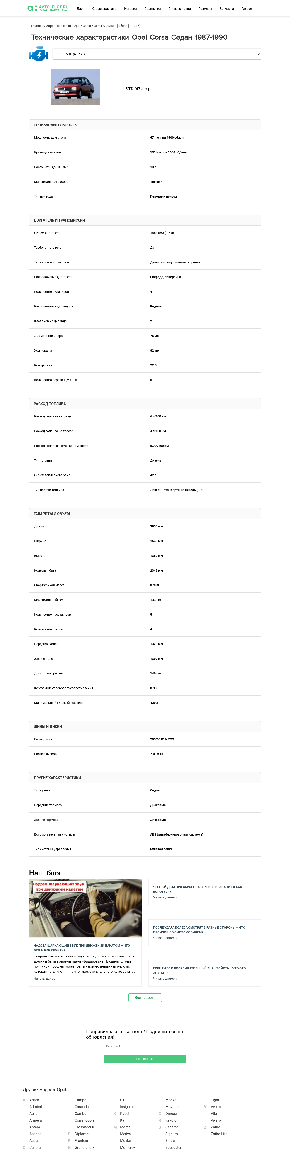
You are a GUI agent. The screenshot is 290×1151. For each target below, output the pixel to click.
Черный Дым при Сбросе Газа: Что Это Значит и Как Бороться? (197, 889)
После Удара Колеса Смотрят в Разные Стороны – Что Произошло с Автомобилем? (199, 929)
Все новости (145, 998)
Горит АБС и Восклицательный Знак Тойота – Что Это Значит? (199, 970)
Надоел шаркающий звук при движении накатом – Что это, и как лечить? (82, 947)
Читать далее (44, 979)
